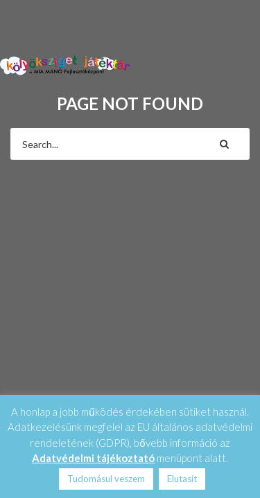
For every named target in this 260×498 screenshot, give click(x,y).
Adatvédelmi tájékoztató (93, 458)
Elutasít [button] (182, 478)
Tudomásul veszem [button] (106, 478)
